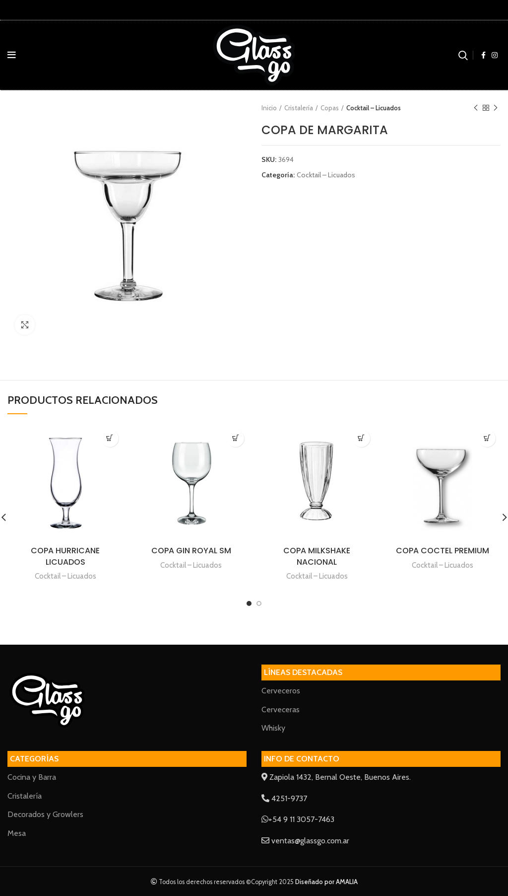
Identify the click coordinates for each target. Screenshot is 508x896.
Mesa (16, 833)
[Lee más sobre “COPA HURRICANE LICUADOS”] (110, 438)
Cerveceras (280, 709)
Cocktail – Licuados (373, 108)
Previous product (476, 108)
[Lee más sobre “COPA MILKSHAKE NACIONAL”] (361, 438)
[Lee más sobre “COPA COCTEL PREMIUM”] (487, 438)
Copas (329, 108)
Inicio (269, 108)
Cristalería (298, 108)
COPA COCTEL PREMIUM (442, 550)
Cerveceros (280, 690)
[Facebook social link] (483, 55)
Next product (496, 108)
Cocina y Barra (31, 777)
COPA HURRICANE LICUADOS (65, 556)
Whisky (273, 728)
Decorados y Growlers (45, 814)
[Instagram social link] (495, 55)
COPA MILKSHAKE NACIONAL (316, 556)
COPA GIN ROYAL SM (191, 550)
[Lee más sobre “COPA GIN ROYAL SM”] (235, 438)
